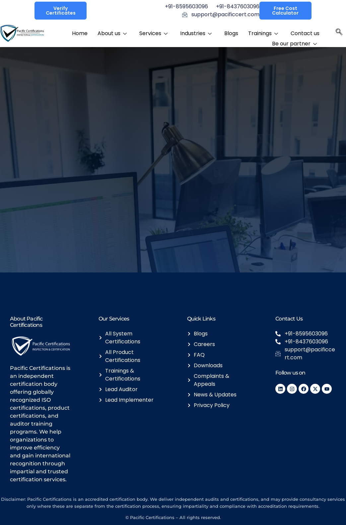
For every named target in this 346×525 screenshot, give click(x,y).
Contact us (305, 32)
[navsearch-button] (339, 33)
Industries (196, 32)
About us (112, 32)
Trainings (263, 32)
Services (153, 32)
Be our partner (294, 41)
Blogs (231, 32)
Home (80, 32)
